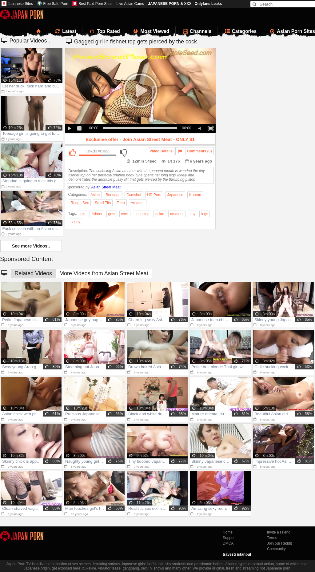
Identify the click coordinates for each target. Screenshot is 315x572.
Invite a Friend (278, 532)
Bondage (113, 195)
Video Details (161, 151)
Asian (95, 195)
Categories (240, 31)
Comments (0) (199, 151)
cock (125, 214)
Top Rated (104, 31)
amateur (177, 214)
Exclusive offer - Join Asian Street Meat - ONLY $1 (140, 139)
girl (83, 214)
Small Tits (103, 203)
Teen (121, 203)
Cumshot (133, 195)
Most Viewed (150, 31)
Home (228, 532)
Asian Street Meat (106, 187)
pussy (75, 222)
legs (204, 214)
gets (111, 214)
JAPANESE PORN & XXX (169, 4)
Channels (196, 31)
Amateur (138, 203)
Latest (65, 31)
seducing (142, 214)
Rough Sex (80, 203)
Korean (195, 195)
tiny (192, 214)
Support (229, 538)
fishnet (96, 214)
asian (159, 214)
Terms (272, 538)
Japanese (175, 195)
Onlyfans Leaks (208, 4)
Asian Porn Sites (292, 31)
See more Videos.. (31, 246)
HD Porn (154, 195)
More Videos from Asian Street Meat (103, 273)
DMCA (228, 543)
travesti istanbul (237, 554)
